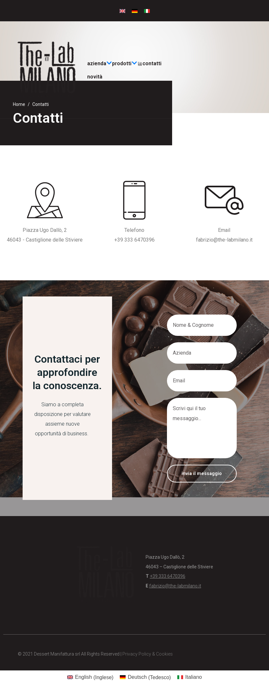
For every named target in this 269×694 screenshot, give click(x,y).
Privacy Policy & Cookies (147, 654)
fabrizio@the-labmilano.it (224, 240)
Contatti (151, 63)
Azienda (99, 63)
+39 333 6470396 (134, 240)
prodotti (124, 63)
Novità (94, 77)
